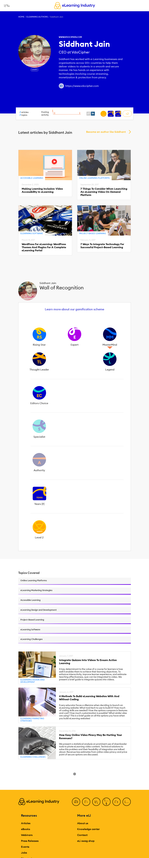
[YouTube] (106, 802)
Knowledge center (88, 829)
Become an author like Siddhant (106, 131)
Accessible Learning (31, 178)
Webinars (26, 835)
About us (82, 823)
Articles (25, 823)
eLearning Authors (37, 17)
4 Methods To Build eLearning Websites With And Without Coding (89, 698)
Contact (82, 835)
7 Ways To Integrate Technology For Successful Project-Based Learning (102, 246)
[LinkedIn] (96, 802)
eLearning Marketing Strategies (32, 719)
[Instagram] (127, 802)
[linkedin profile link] (93, 114)
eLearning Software (31, 233)
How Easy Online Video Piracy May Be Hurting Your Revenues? (90, 736)
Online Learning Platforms (94, 178)
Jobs (24, 852)
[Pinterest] (116, 802)
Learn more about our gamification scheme (74, 309)
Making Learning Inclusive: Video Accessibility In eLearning (42, 190)
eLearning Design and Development (32, 680)
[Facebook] (76, 802)
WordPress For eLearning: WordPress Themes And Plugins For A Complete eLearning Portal (44, 247)
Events (25, 846)
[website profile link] (88, 114)
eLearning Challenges (33, 757)
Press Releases (30, 840)
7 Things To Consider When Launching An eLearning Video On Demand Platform (103, 192)
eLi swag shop (85, 840)
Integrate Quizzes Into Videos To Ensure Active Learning (88, 662)
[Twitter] (86, 802)
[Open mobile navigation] (6, 5)
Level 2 (34, 70)
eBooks (25, 829)
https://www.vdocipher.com (82, 85)
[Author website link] (61, 85)
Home (21, 17)
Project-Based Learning (92, 233)
